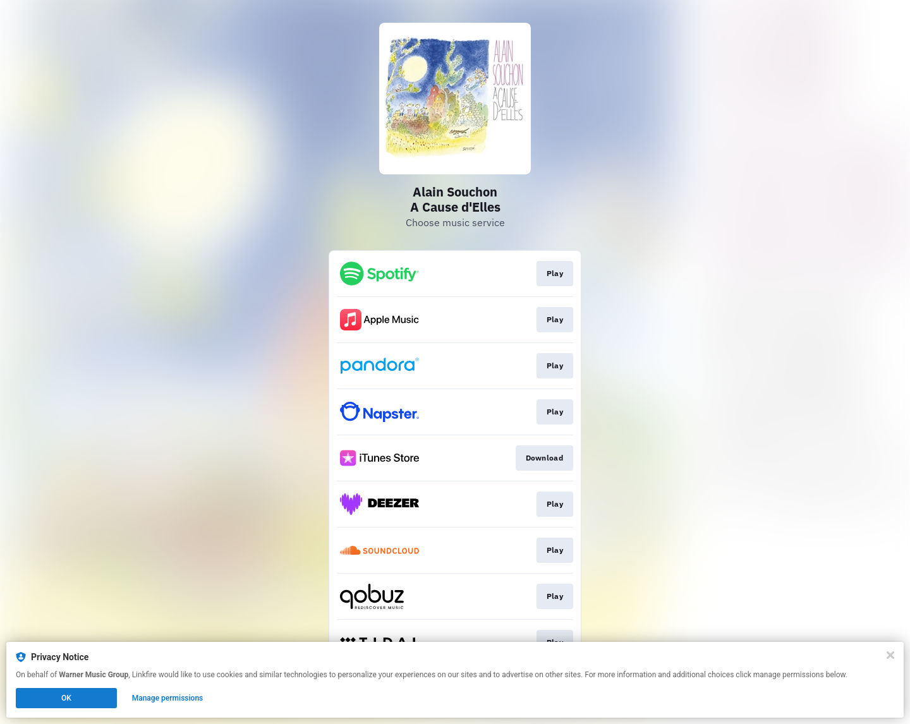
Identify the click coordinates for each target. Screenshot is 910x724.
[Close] (890, 655)
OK (66, 698)
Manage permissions (167, 698)
